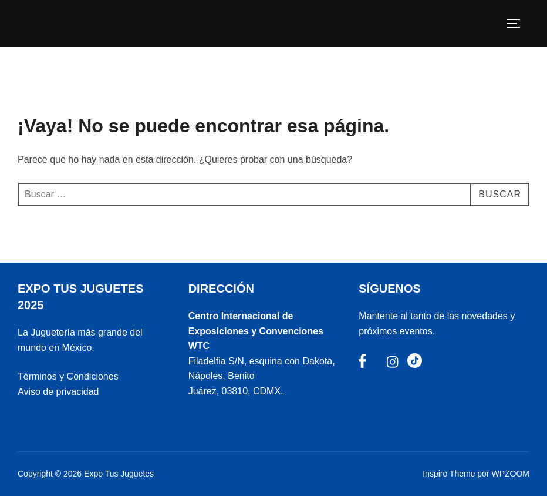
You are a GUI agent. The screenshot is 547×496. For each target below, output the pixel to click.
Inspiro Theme (449, 473)
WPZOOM (510, 473)
